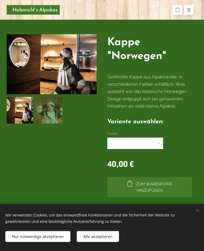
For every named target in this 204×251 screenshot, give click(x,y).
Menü (187, 10)
